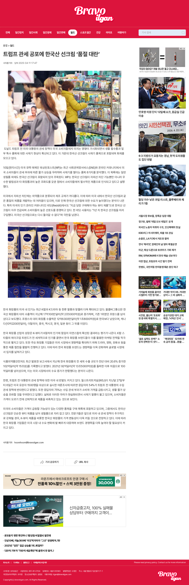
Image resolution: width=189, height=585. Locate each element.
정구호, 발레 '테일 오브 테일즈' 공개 (156, 221)
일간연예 (61, 32)
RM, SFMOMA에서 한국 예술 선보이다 (158, 255)
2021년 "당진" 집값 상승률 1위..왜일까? (23, 545)
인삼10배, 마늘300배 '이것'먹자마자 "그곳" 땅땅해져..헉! (32, 540)
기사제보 (16, 563)
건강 (98, 32)
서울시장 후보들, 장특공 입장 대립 (155, 215)
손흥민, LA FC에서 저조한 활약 (154, 238)
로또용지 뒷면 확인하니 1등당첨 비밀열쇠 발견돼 (27, 535)
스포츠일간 (85, 32)
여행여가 (121, 32)
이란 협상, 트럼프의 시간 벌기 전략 (155, 261)
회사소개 (6, 563)
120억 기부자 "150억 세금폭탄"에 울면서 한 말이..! (29, 550)
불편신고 (26, 563)
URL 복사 (80, 462)
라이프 (109, 32)
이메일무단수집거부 (40, 563)
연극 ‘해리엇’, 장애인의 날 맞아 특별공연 (158, 244)
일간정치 (19, 32)
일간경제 (47, 32)
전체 (8, 32)
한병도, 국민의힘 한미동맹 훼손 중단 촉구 (158, 267)
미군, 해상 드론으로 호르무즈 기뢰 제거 (157, 250)
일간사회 (33, 32)
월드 (73, 32)
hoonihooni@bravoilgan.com (29, 442)
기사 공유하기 (49, 462)
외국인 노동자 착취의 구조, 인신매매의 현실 (159, 227)
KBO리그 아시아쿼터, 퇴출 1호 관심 (156, 233)
